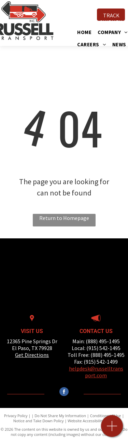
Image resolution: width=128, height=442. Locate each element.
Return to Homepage (64, 218)
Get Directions (32, 354)
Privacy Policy (16, 415)
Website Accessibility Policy (91, 420)
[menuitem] (87, 32)
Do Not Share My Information (60, 415)
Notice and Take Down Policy (38, 420)
